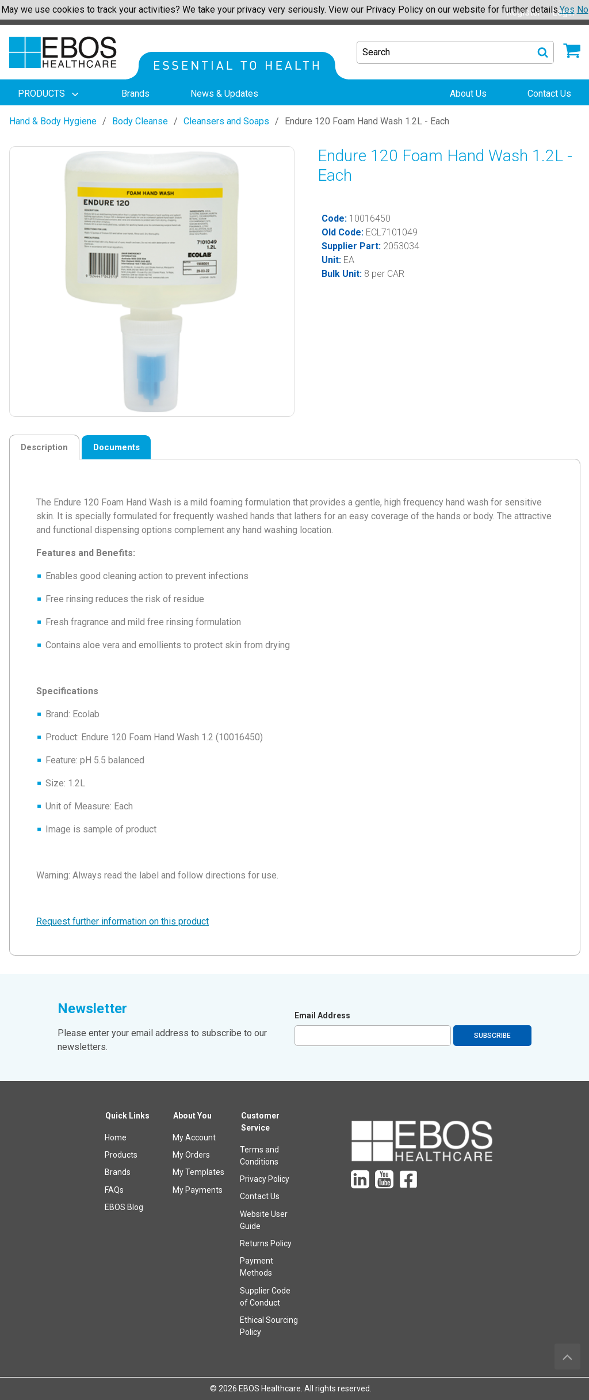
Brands (118, 1172)
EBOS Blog (124, 1207)
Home (116, 1137)
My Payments (198, 1189)
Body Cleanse (140, 121)
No (582, 9)
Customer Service (260, 1121)
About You (192, 1115)
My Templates (198, 1172)
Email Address (322, 1015)
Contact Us (260, 1196)
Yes (567, 9)
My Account (194, 1137)
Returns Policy (266, 1243)
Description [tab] (44, 447)
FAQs (114, 1189)
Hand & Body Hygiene (53, 121)
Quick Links (127, 1115)
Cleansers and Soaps (226, 121)
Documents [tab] (116, 447)
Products (121, 1154)
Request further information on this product (122, 921)
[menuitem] (49, 93)
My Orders (191, 1154)
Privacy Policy (264, 1179)
